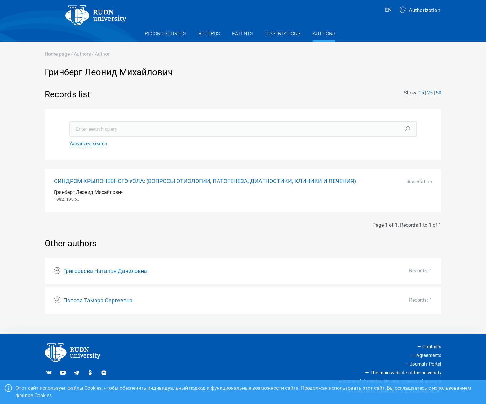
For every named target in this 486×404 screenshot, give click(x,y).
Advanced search (88, 152)
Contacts (431, 346)
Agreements (428, 355)
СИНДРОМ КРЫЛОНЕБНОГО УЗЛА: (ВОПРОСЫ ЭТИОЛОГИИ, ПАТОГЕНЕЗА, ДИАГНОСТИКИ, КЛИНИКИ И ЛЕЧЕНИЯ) (205, 189)
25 (430, 101)
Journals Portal (425, 364)
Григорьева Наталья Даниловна (105, 279)
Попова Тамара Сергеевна (98, 308)
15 (421, 101)
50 (438, 101)
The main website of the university (405, 372)
